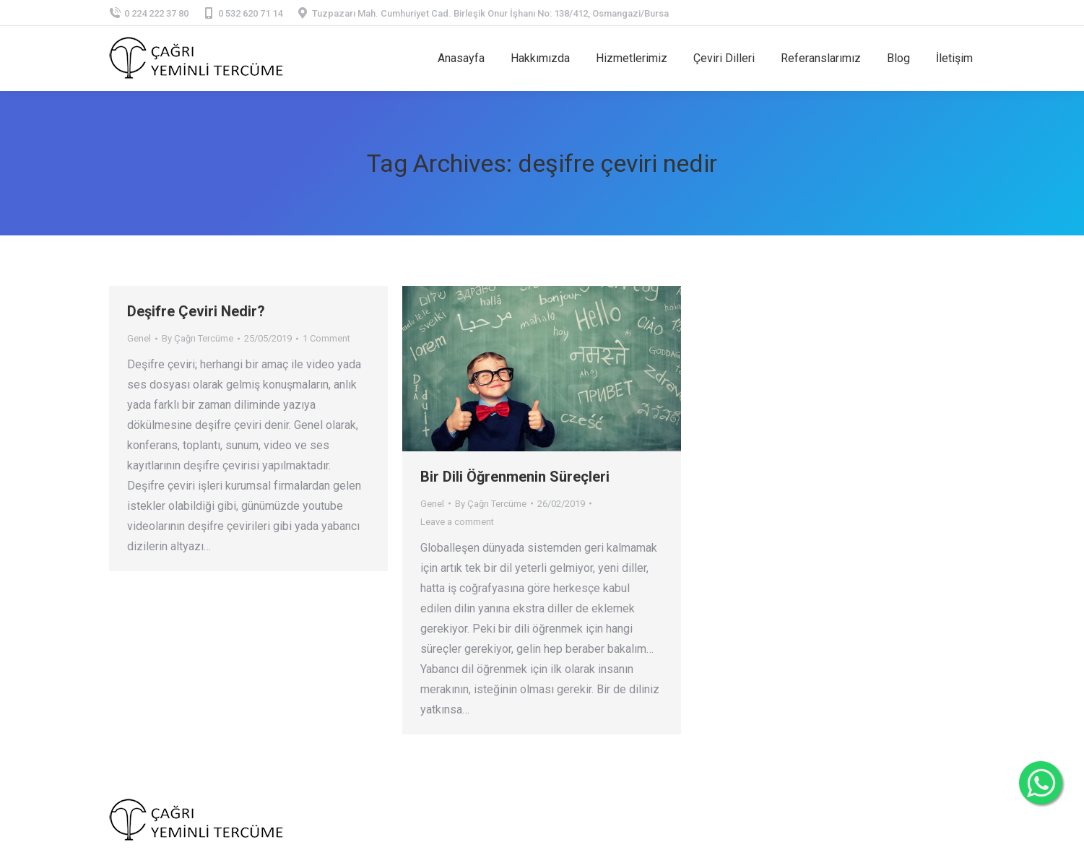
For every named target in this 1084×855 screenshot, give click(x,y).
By (197, 338)
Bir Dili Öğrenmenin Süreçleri (515, 476)
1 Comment (326, 338)
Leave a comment (457, 521)
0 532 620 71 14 (242, 13)
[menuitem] (461, 58)
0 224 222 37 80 (148, 13)
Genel (139, 338)
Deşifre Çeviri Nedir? (196, 311)
